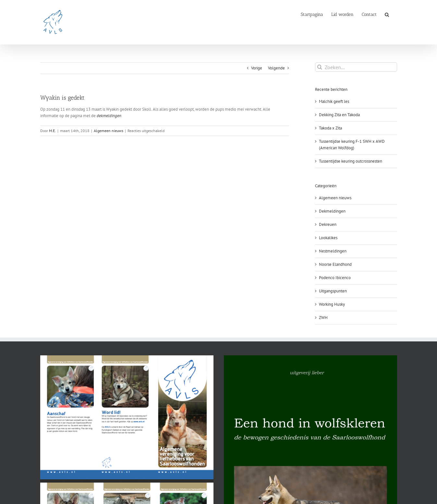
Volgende (276, 68)
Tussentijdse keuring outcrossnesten (350, 161)
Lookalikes (328, 237)
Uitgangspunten (333, 291)
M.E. (52, 130)
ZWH (323, 317)
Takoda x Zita (330, 128)
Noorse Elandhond (335, 264)
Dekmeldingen (332, 211)
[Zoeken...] (356, 67)
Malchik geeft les (334, 101)
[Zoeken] (319, 67)
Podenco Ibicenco (335, 277)
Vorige (256, 68)
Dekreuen (327, 224)
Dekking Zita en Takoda (339, 114)
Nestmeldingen (332, 251)
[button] (387, 14)
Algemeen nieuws (108, 130)
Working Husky (332, 304)
